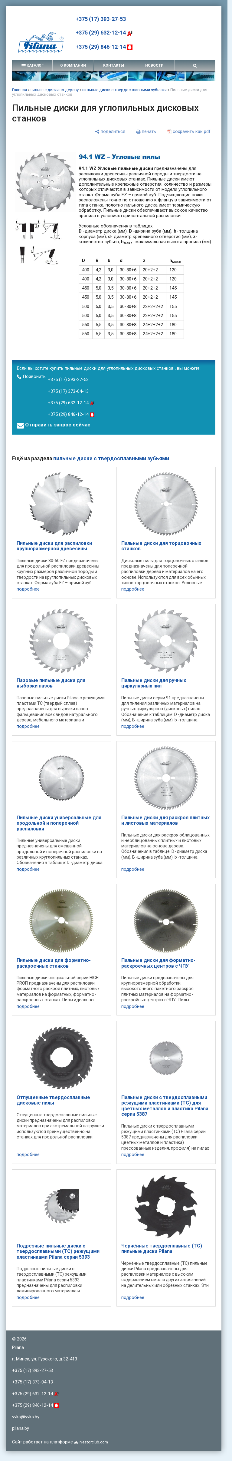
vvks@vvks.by (25, 1417)
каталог (32, 65)
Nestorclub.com (94, 1441)
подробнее (28, 589)
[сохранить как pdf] (188, 131)
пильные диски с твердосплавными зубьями (124, 90)
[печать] (146, 131)
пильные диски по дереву (55, 90)
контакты (113, 65)
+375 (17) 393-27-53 (101, 19)
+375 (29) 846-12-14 (104, 47)
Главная (19, 90)
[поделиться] (110, 131)
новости (154, 65)
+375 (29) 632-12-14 (104, 32)
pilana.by (20, 1428)
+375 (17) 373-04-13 (68, 391)
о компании (73, 65)
